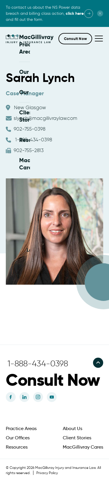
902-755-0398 (25, 128)
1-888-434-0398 (29, 139)
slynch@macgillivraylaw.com (41, 117)
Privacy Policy (47, 472)
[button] (75, 38)
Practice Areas (21, 427)
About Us (72, 427)
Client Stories (77, 437)
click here (75, 13)
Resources (17, 446)
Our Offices (18, 437)
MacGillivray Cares (83, 446)
